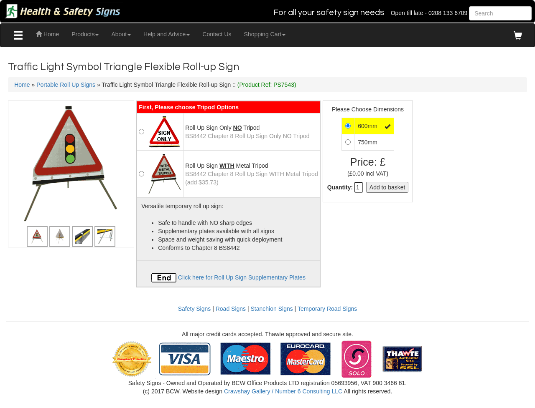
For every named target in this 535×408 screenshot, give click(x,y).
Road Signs (231, 308)
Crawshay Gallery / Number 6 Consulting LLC (283, 391)
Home (47, 34)
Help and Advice (166, 34)
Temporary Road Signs (327, 308)
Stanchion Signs (272, 308)
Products (85, 34)
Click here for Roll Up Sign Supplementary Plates (228, 277)
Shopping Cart (265, 34)
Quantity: (340, 187)
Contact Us (216, 34)
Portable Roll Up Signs (65, 84)
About (121, 34)
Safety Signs (194, 308)
